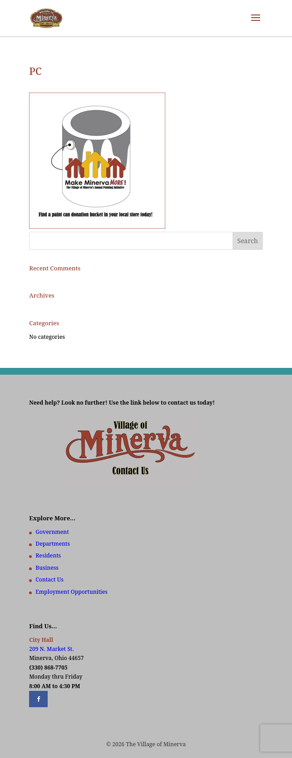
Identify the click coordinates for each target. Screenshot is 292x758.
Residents (48, 555)
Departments (52, 544)
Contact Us (49, 579)
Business (46, 568)
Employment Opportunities (71, 592)
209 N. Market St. (51, 649)
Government (52, 532)
